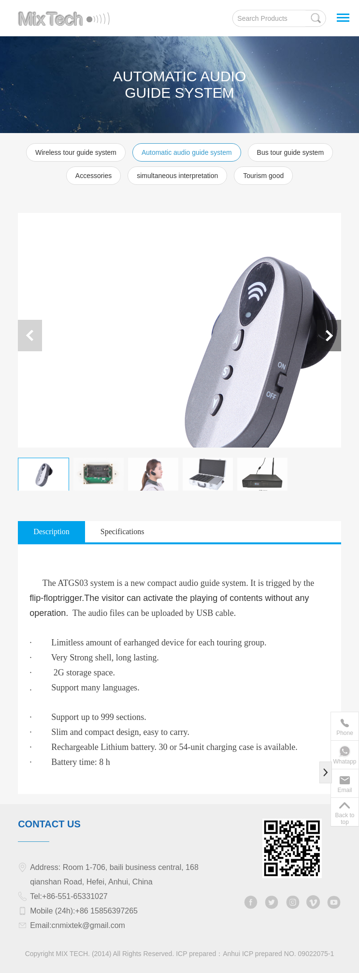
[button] (329, 335)
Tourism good (263, 176)
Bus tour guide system (290, 152)
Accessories (93, 176)
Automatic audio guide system (187, 152)
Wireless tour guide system (75, 152)
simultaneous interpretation (177, 176)
